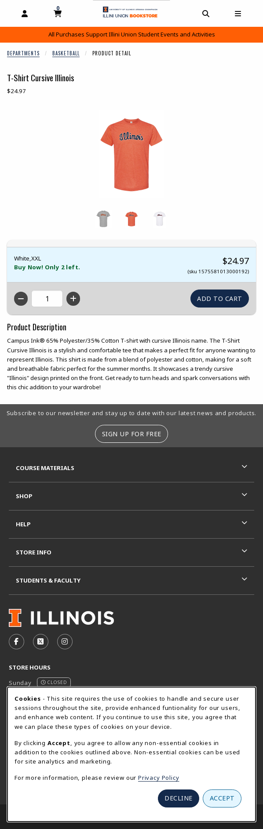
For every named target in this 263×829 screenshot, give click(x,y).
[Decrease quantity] (21, 299)
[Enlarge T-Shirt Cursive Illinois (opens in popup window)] (131, 154)
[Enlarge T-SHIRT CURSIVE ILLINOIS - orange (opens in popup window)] (131, 218)
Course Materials (45, 468)
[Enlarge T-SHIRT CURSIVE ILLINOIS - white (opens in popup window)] (159, 218)
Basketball (66, 53)
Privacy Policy (158, 778)
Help (23, 524)
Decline (178, 798)
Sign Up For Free (131, 434)
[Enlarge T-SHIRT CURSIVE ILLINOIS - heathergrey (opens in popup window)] (103, 218)
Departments (23, 53)
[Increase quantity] (73, 299)
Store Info (33, 552)
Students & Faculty (48, 580)
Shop (24, 496)
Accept (222, 798)
